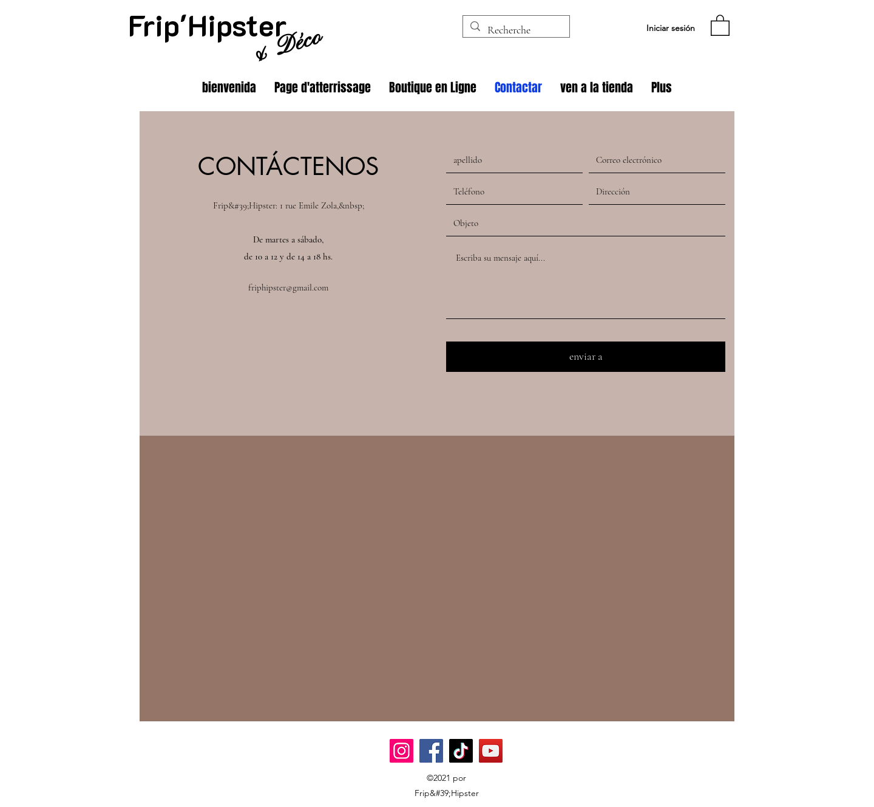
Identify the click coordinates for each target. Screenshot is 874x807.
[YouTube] (491, 751)
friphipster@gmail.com (288, 287)
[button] (720, 24)
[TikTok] (461, 751)
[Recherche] (515, 30)
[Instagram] (401, 751)
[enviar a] (585, 357)
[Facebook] (431, 751)
